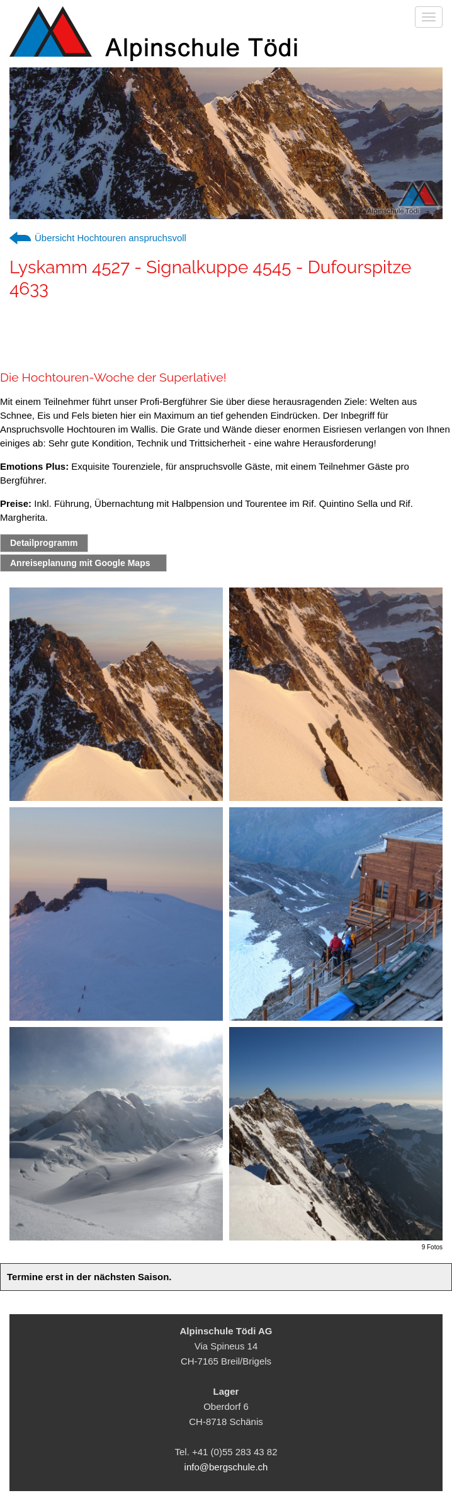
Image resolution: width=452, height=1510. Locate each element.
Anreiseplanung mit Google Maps (80, 563)
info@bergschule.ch (226, 1467)
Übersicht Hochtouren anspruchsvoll (110, 237)
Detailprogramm (43, 543)
